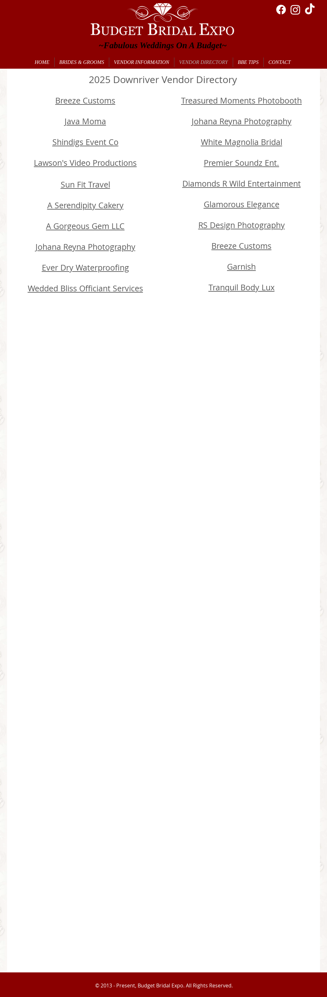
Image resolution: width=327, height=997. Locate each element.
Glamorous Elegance (241, 204)
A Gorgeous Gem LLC (85, 226)
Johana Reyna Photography (242, 121)
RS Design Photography (241, 225)
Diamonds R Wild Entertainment (241, 183)
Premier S (222, 162)
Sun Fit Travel (85, 184)
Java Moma (85, 121)
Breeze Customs (85, 100)
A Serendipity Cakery (85, 205)
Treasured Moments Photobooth (241, 100)
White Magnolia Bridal (241, 142)
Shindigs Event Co (85, 142)
